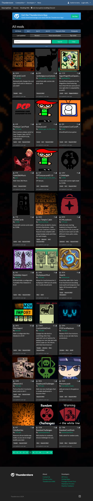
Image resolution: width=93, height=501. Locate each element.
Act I (28, 31)
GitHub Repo (65, 479)
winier (63, 129)
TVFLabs (18, 78)
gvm (16, 178)
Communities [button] (20, 3)
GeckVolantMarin (44, 432)
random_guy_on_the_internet (47, 78)
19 (47, 452)
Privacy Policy (47, 479)
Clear (73, 42)
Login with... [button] (85, 3)
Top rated (73, 35)
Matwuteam (65, 277)
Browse (16, 8)
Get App (75, 16)
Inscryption (6, 8)
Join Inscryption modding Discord (43, 8)
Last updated (21, 35)
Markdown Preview (67, 484)
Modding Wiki (24, 8)
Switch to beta (74, 3)
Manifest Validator (67, 486)
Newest (37, 35)
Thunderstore (7, 2)
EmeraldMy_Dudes (67, 386)
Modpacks (74, 31)
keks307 (18, 277)
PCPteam (18, 129)
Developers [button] (31, 3)
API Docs (64, 477)
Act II (38, 31)
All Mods (18, 31)
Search (60, 42)
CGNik (63, 178)
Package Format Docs (68, 481)
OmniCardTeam (43, 222)
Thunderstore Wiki (49, 481)
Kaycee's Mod (60, 31)
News (39, 3)
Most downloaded (55, 35)
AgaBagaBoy (65, 78)
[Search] (32, 42)
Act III (48, 31)
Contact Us (46, 477)
